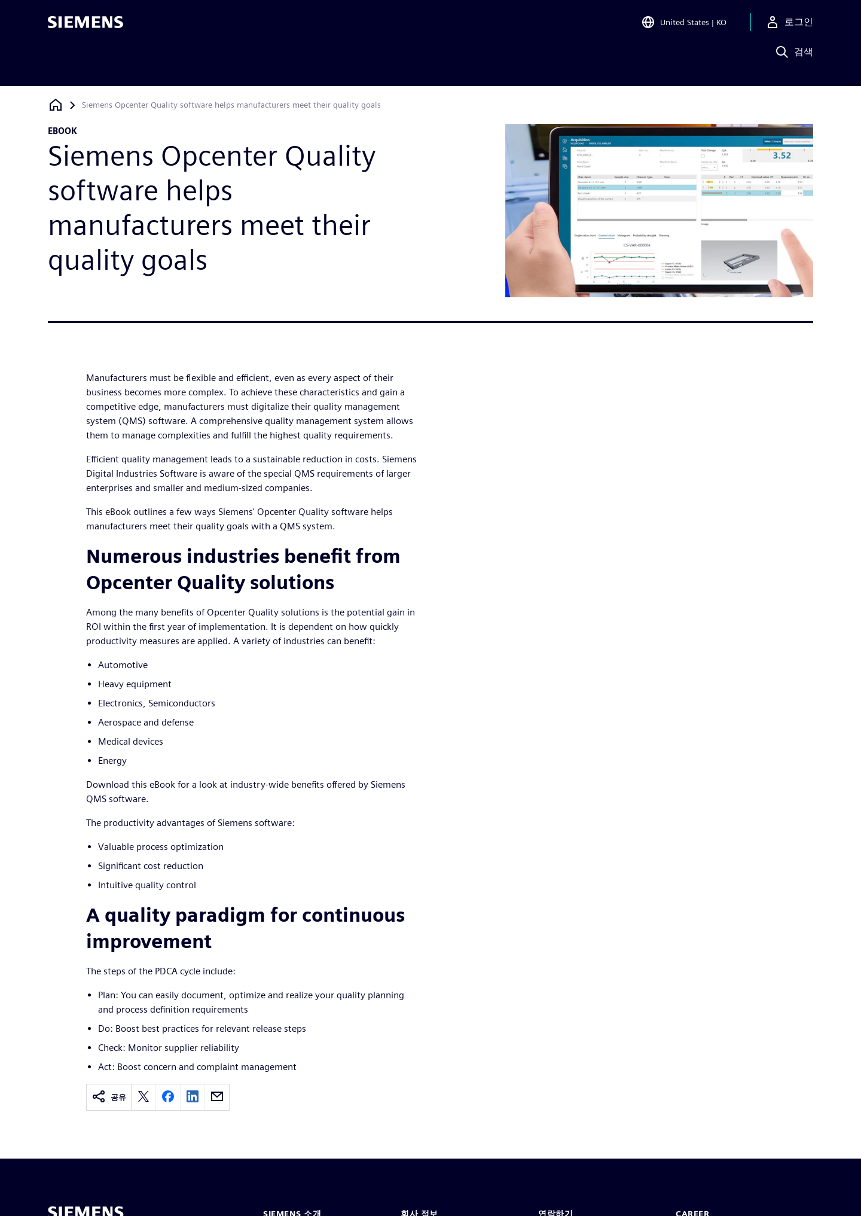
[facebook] (168, 1097)
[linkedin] (192, 1097)
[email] (217, 1097)
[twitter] (143, 1097)
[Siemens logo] (85, 26)
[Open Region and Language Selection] (683, 26)
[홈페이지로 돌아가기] (55, 104)
